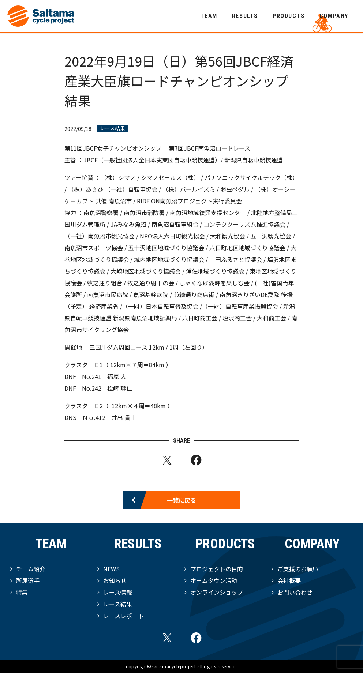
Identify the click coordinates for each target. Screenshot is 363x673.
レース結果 (112, 128)
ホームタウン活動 (213, 580)
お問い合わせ (295, 592)
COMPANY (333, 15)
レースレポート (123, 615)
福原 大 (116, 376)
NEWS (111, 568)
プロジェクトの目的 (216, 568)
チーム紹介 (30, 568)
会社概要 (289, 580)
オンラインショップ (216, 592)
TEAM (208, 15)
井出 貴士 (124, 417)
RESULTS (245, 15)
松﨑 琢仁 (120, 388)
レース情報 (117, 592)
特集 (22, 592)
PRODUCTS (289, 15)
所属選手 (28, 580)
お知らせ (115, 580)
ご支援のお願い (297, 568)
